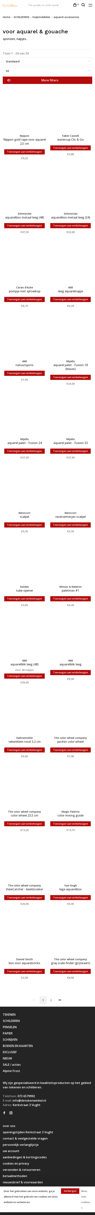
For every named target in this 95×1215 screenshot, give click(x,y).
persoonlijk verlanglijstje (21, 1145)
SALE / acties (12, 1065)
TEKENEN (9, 1015)
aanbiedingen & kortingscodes (25, 1157)
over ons (9, 1126)
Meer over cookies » (85, 1199)
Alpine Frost (11, 1071)
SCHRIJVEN (10, 1040)
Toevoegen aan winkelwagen (24, 151)
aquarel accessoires (66, 17)
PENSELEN (10, 1027)
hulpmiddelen (41, 17)
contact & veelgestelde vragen (25, 1138)
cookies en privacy (16, 1163)
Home (6, 17)
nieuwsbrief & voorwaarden (23, 1182)
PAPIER (8, 1033)
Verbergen (70, 1191)
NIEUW (7, 1058)
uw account (11, 1151)
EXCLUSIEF (10, 1052)
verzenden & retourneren (21, 1170)
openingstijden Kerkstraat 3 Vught (28, 1132)
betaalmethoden (15, 1176)
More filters (32, 80)
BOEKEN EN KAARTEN (18, 1046)
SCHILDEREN (21, 17)
